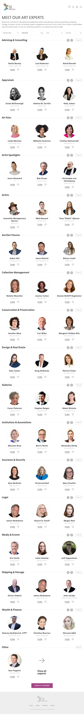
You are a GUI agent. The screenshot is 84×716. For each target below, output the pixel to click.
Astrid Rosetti (69, 64)
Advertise (45, 705)
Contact (38, 705)
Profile (12, 70)
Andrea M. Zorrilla (42, 104)
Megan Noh (69, 521)
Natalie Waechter (14, 296)
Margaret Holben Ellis (69, 333)
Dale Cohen (14, 371)
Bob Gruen (42, 178)
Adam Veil (15, 258)
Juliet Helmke (42, 558)
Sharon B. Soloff (42, 521)
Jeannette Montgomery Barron (14, 219)
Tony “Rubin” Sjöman (69, 218)
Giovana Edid (69, 633)
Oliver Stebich (14, 596)
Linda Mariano (15, 141)
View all (78, 40)
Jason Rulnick (42, 258)
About (31, 705)
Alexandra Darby (69, 446)
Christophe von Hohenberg (69, 179)
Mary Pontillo (69, 483)
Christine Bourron (42, 633)
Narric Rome (42, 446)
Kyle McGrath (14, 483)
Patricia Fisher (69, 371)
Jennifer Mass (14, 333)
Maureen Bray (14, 446)
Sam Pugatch (14, 671)
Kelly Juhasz (69, 104)
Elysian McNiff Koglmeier (69, 296)
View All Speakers (42, 685)
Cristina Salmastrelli (69, 141)
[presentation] (68, 40)
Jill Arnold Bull (42, 483)
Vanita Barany (14, 64)
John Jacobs (69, 596)
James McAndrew (14, 521)
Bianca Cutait (69, 258)
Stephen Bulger (42, 408)
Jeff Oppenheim (69, 558)
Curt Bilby (42, 333)
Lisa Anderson (42, 64)
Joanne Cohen (42, 296)
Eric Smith (14, 558)
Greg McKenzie (42, 371)
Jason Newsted (14, 178)
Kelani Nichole (69, 408)
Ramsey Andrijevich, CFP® (14, 633)
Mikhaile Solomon (42, 141)
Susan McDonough (15, 104)
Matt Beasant (42, 218)
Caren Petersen (14, 408)
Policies (52, 705)
